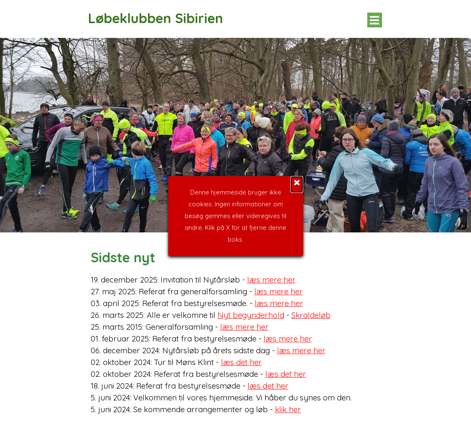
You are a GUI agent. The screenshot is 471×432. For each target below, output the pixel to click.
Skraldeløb (311, 315)
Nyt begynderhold (251, 315)
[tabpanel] (236, 331)
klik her (288, 409)
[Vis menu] (374, 20)
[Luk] (297, 120)
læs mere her (271, 280)
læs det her (241, 362)
